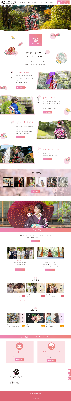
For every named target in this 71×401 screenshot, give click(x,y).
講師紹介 (42, 2)
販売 (32, 2)
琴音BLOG (47, 2)
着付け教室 (24, 2)
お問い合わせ (52, 2)
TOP (20, 2)
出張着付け (28, 2)
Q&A (39, 2)
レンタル (35, 2)
